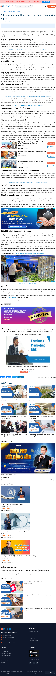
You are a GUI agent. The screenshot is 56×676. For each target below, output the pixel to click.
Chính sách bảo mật (33, 642)
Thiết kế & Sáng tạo (44, 570)
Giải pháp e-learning (6, 653)
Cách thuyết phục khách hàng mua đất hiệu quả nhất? (29, 105)
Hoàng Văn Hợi (6, 21)
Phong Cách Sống (6, 570)
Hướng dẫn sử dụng (33, 633)
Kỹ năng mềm (16, 574)
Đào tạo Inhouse (5, 657)
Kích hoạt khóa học (33, 636)
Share (9, 377)
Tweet (15, 377)
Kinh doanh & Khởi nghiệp (14, 11)
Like (3, 377)
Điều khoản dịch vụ (33, 640)
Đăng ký (51, 143)
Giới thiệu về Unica (33, 631)
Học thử (51, 146)
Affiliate (3, 662)
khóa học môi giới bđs (12, 297)
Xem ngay (46, 1)
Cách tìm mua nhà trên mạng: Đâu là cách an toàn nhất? (29, 253)
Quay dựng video (5, 660)
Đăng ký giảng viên (5, 651)
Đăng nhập (51, 6)
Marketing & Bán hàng (17, 570)
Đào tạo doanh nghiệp (6, 655)
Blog (5, 11)
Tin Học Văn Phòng (6, 574)
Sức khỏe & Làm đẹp (26, 574)
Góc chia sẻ (32, 638)
